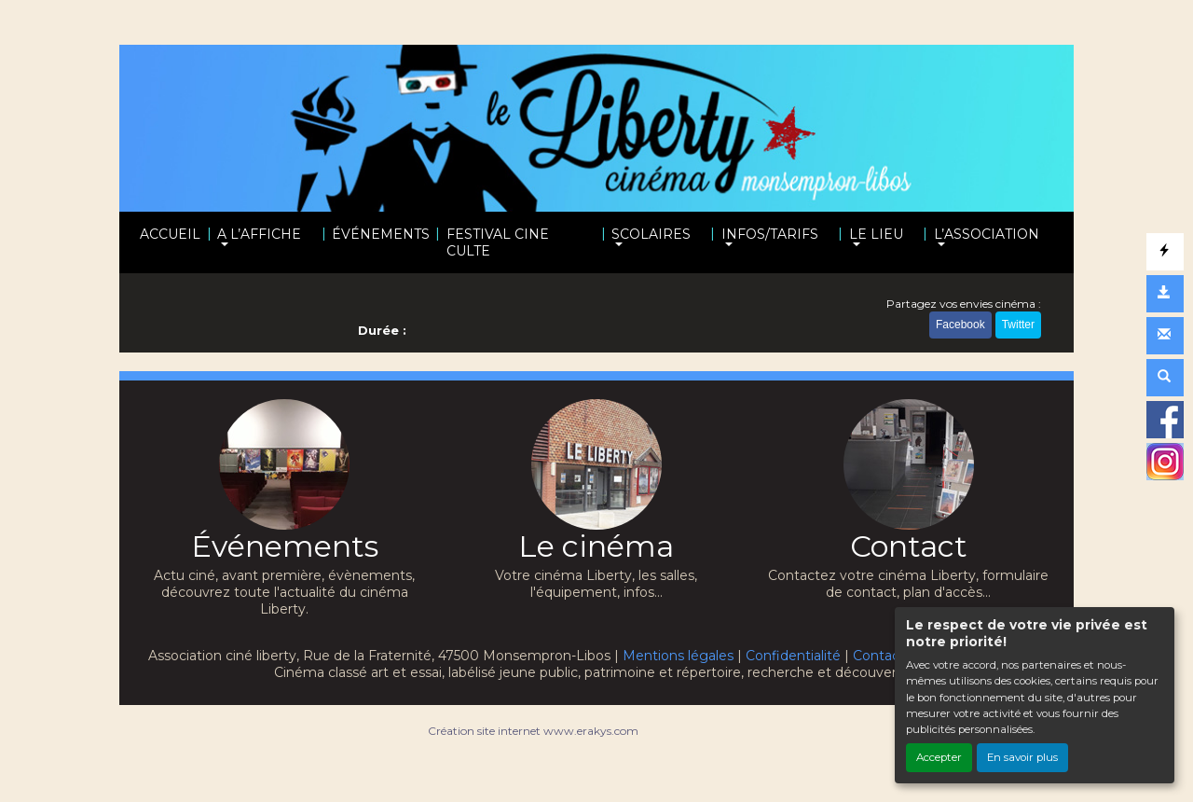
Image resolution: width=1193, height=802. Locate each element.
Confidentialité (793, 655)
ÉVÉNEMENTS (381, 234)
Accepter (939, 757)
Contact (879, 655)
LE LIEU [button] (876, 234)
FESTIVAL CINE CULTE (497, 242)
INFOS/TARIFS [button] (769, 234)
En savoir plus (1022, 757)
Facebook (960, 324)
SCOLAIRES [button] (651, 234)
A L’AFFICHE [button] (259, 234)
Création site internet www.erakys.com (533, 731)
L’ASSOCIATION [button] (986, 234)
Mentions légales (678, 655)
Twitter (1018, 324)
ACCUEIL (170, 234)
